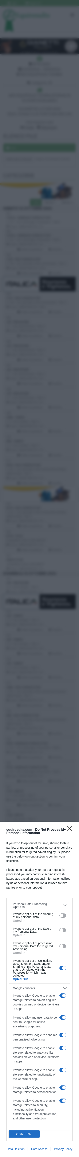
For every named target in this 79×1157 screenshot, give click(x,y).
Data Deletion (16, 1149)
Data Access (39, 1149)
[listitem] (39, 905)
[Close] (71, 830)
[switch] (62, 915)
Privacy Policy (63, 1149)
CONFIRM (24, 1134)
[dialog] (39, 989)
